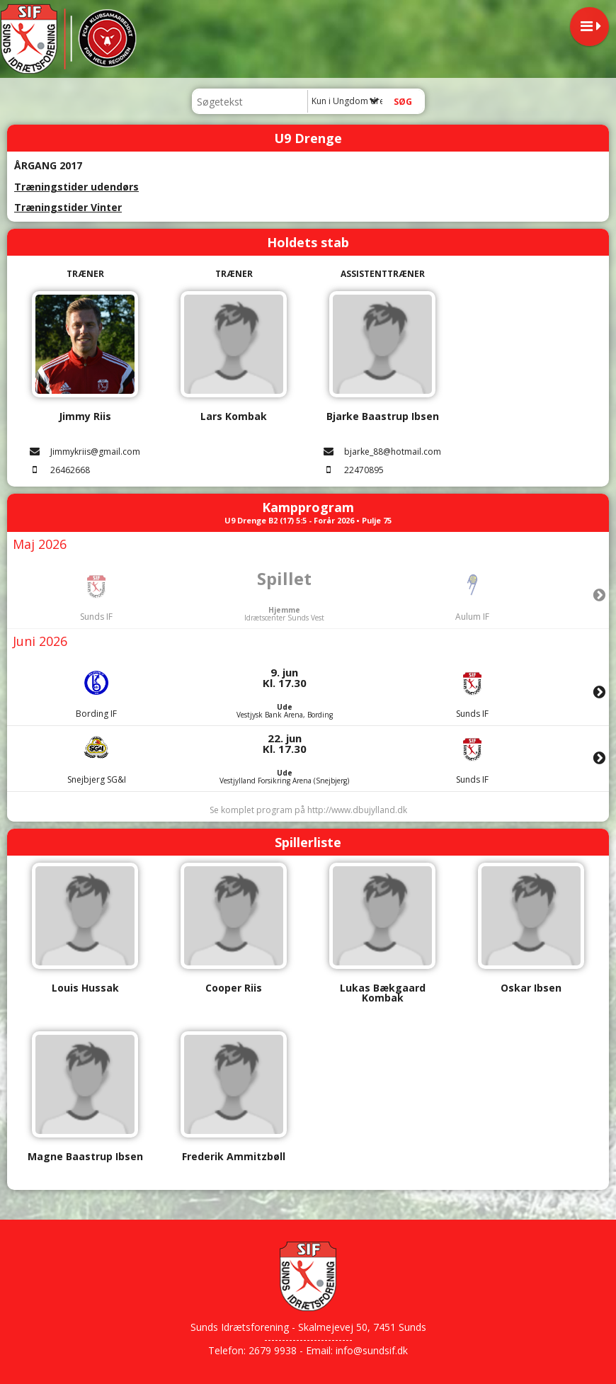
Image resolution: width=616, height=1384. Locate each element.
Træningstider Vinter (68, 207)
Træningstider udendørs (76, 186)
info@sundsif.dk (372, 1350)
